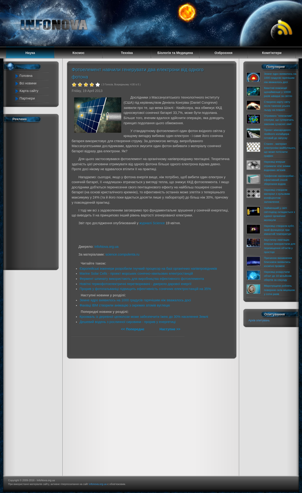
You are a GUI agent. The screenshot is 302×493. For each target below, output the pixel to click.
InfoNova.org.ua (106, 247)
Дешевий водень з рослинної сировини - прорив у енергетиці (128, 322)
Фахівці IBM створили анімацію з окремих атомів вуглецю (125, 305)
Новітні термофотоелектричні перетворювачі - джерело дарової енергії (135, 284)
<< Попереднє (133, 329)
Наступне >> (169, 329)
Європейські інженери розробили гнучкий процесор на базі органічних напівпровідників (148, 268)
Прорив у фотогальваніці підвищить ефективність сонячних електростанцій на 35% (145, 289)
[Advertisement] (33, 195)
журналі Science (152, 223)
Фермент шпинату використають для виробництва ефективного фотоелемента (142, 279)
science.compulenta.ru (122, 254)
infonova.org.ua (98, 484)
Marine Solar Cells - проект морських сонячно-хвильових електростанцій (136, 273)
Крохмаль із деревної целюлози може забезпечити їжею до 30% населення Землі (144, 317)
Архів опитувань (259, 320)
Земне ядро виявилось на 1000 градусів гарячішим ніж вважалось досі (135, 300)
